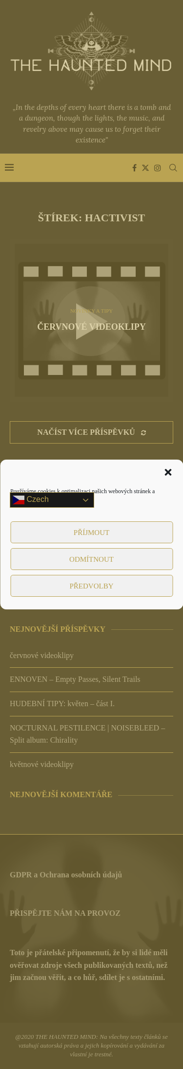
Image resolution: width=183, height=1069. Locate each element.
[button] (168, 472)
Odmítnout (91, 559)
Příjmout (91, 532)
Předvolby (91, 586)
